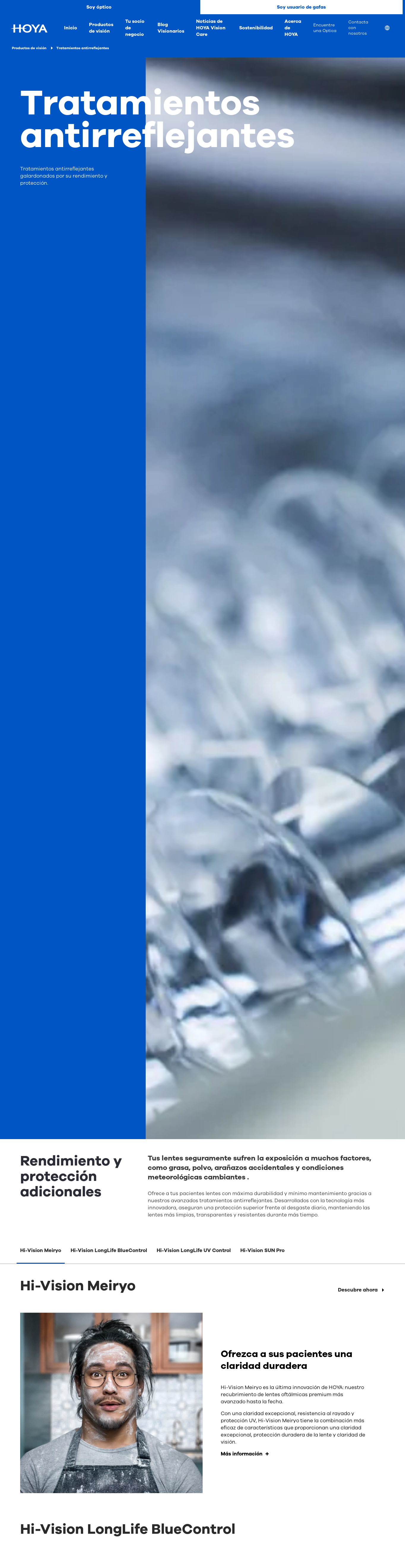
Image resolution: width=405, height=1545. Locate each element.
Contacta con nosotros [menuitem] (358, 27)
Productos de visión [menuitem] (101, 27)
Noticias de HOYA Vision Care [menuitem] (210, 28)
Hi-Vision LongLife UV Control (194, 1250)
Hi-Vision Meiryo (40, 1250)
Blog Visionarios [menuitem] (171, 27)
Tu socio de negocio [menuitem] (134, 28)
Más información (242, 1453)
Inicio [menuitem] (70, 28)
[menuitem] (392, 28)
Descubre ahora (358, 1289)
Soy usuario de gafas (301, 7)
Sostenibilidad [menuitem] (256, 28)
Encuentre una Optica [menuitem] (324, 28)
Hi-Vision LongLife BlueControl (109, 1250)
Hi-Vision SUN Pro (262, 1250)
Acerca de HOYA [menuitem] (293, 28)
